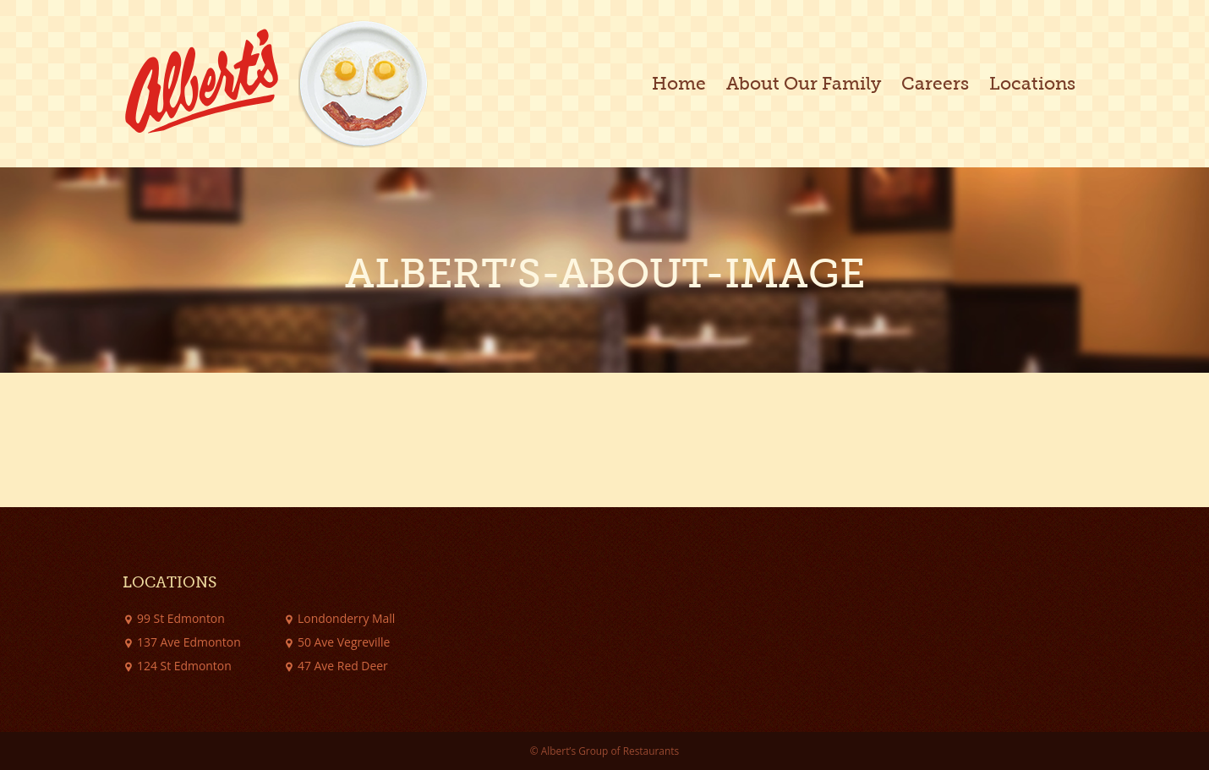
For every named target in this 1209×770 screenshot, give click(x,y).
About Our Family (803, 84)
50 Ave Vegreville (344, 642)
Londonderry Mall (346, 618)
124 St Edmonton (184, 666)
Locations (1032, 84)
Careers (935, 84)
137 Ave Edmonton (189, 642)
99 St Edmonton (181, 618)
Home (679, 84)
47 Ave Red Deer (343, 666)
